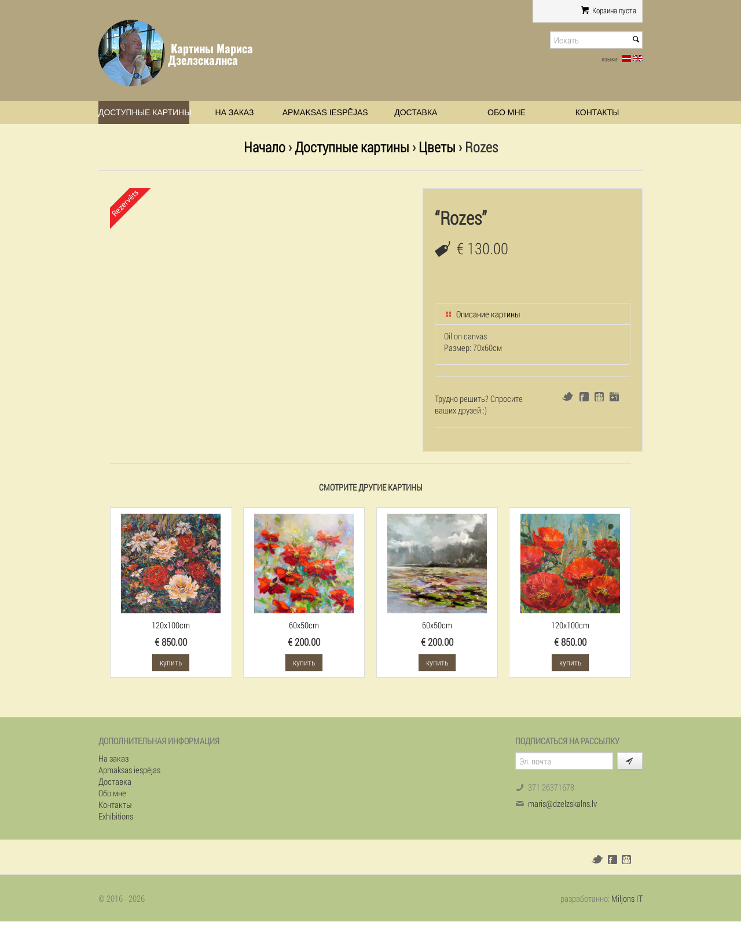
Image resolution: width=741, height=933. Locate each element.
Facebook (584, 396)
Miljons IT (627, 898)
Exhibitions (115, 816)
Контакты (597, 112)
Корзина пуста (608, 10)
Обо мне (506, 112)
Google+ (614, 396)
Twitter (568, 396)
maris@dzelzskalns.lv (562, 803)
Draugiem (599, 396)
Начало (264, 146)
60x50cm (304, 625)
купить (171, 662)
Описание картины (482, 314)
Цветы (437, 146)
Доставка (415, 112)
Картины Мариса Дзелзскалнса (210, 54)
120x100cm (171, 625)
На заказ (234, 112)
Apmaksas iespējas (325, 112)
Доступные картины (143, 112)
